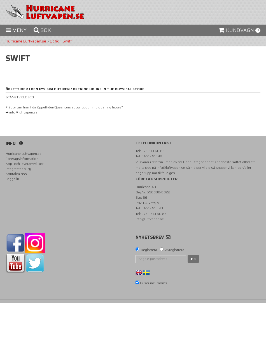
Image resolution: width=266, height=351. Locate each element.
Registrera (149, 249)
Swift (67, 41)
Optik (54, 41)
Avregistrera (174, 249)
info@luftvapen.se (171, 167)
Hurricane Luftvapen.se (26, 41)
